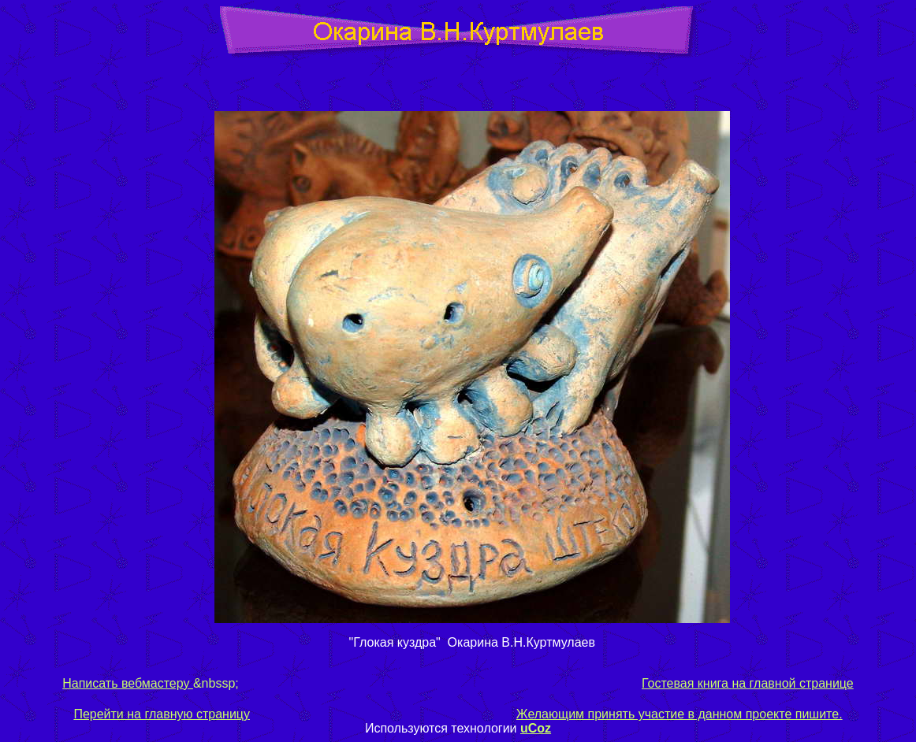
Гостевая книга (685, 683)
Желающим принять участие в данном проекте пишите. (679, 714)
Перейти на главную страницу (161, 714)
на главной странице (791, 683)
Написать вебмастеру (127, 683)
